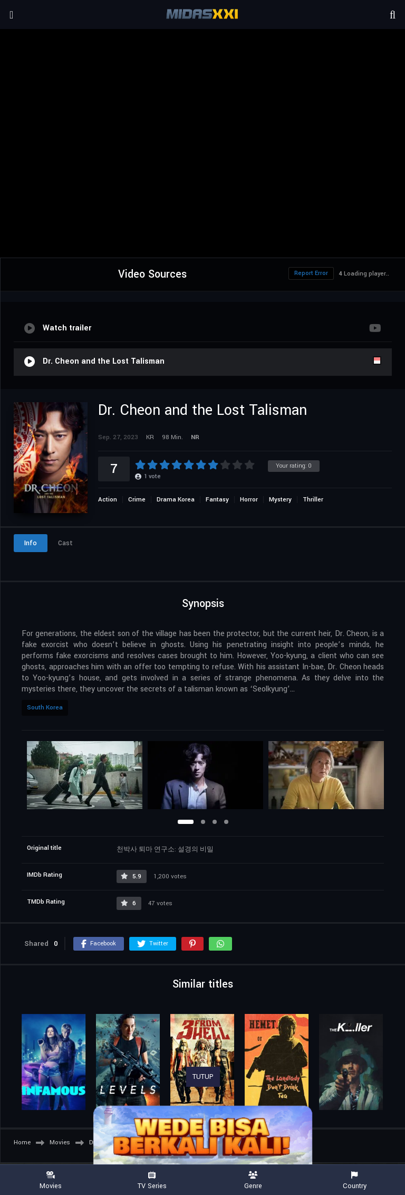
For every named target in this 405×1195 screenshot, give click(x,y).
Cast (65, 543)
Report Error (311, 273)
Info (30, 543)
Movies (50, 1180)
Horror (249, 499)
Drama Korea (176, 499)
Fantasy (217, 499)
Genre (253, 1180)
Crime (137, 499)
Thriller (313, 499)
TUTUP (203, 1077)
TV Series (151, 1180)
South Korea (45, 707)
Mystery (280, 499)
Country (354, 1180)
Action (107, 499)
